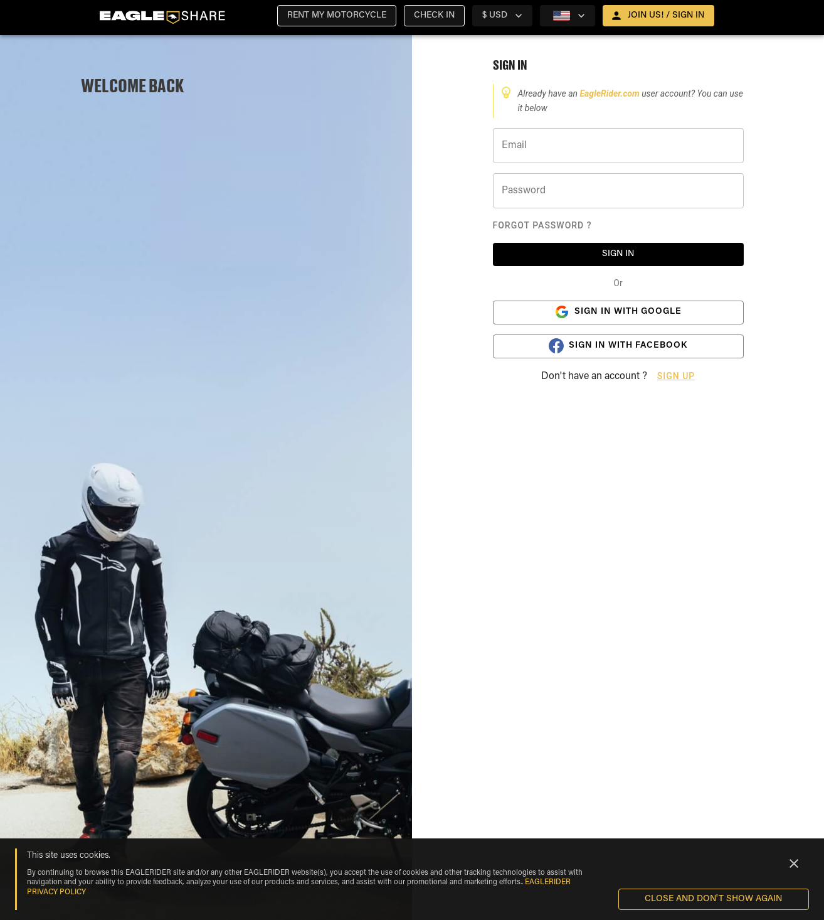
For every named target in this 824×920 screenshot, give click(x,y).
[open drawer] (658, 15)
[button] (336, 15)
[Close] (794, 863)
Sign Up (676, 376)
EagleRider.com (610, 93)
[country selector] (502, 15)
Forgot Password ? (542, 225)
